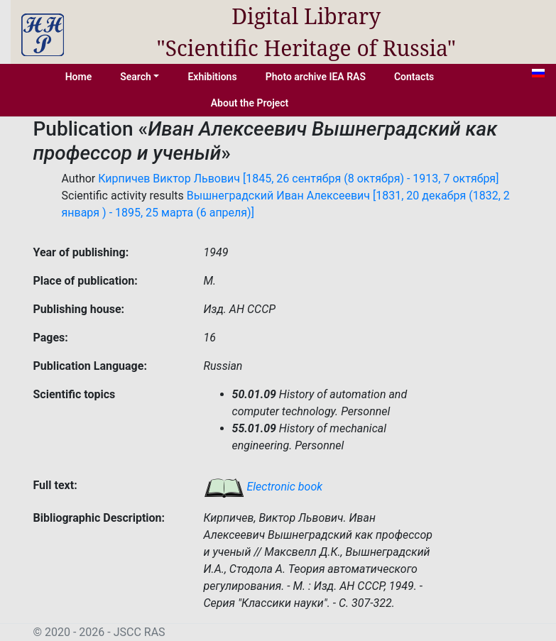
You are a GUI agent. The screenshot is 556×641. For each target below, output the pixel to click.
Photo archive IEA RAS (316, 76)
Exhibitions (211, 76)
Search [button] (135, 76)
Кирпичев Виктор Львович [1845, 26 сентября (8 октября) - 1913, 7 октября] (298, 178)
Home (78, 76)
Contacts (414, 76)
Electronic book (263, 486)
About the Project (250, 103)
